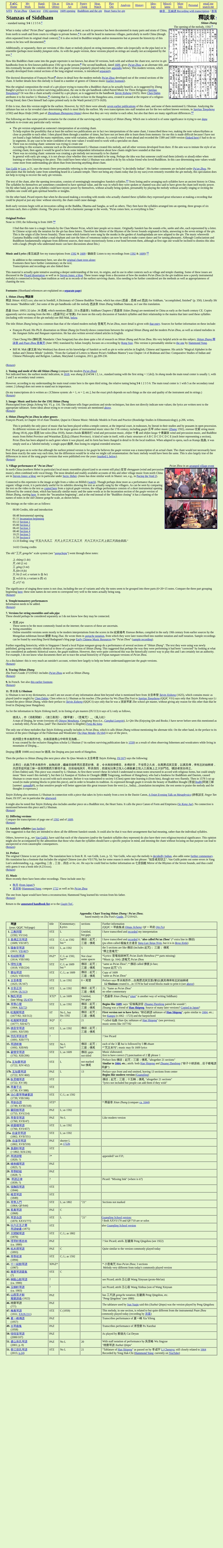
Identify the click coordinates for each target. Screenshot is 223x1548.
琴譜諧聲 (16, 1156)
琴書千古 (16, 1086)
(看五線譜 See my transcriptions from (38, 253)
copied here (50, 488)
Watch (97, 6)
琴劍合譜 (16, 1102)
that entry (154, 323)
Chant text (35, 10)
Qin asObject (55, 5)
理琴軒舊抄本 (19, 1241)
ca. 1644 (144, 1102)
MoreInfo (180, 5)
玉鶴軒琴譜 (18, 1287)
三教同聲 (16, 931)
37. (8, 1233)
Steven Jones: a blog (71, 275)
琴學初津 (16, 1256)
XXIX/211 (24, 1314)
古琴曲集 (16, 1325)
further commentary (202, 856)
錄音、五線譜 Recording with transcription (184, 11)
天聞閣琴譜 (18, 1233)
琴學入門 (16, 1202)
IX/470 (28, 999)
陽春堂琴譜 (18, 947)
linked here (192, 137)
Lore (23, 168)
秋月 (15, 884)
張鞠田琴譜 (18, 1186)
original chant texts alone (81, 259)
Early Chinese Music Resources (94, 639)
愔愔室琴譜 (18, 1333)
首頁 (214, 11)
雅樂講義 (16, 1298)
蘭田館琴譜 (18, 1109)
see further (38, 828)
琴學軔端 (16, 1171)
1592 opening (50, 10)
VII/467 (22, 951)
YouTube (174, 1353)
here (33, 494)
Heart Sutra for (114, 10)
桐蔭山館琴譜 (19, 1279)
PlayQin (111, 5)
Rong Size (127, 342)
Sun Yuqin (133, 1304)
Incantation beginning (32, 518)
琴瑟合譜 (16, 1217)
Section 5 (25, 534)
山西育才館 (18, 1294)
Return (10, 365)
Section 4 (25, 531)
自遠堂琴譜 (19, 1133)
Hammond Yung (32, 888)
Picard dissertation (34, 275)
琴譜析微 (16, 1044)
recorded (132, 931)
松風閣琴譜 (17, 1012)
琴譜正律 (16, 1179)
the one (180, 342)
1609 (117, 64)
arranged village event (201, 465)
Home (13, 6)
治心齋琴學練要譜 (22, 1094)
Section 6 (25, 537)
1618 (66, 374)
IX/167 (121, 758)
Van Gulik (11, 168)
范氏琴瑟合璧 (19, 1036)
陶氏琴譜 (16, 996)
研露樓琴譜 (18, 1125)
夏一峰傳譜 (18, 1318)
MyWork (28, 5)
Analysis (125, 5)
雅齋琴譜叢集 (19, 1271)
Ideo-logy (153, 5)
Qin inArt (69, 5)
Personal (193, 5)
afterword (50, 798)
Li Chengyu (167, 1349)
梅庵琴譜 (16, 1310)
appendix (117, 67)
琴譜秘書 (16, 1228)
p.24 (21, 1353)
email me (208, 3)
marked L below (107, 456)
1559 (131, 742)
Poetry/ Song (83, 5)
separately (105, 71)
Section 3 (25, 528)
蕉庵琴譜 (16, 1209)
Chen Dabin (153, 93)
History (139, 5)
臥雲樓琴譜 (18, 1079)
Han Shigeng (149, 1020)
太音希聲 (16, 980)
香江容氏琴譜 (19, 1349)
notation (94, 635)
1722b (66, 1143)
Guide (119, 916)
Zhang (173, 429)
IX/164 (101, 732)
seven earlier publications (121, 106)
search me (208, 6)
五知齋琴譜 (19, 1061)
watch (91, 482)
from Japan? (27, 884)
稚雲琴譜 (16, 1194)
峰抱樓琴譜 (18, 1163)
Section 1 (25, 521)
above (107, 407)
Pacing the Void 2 (146, 476)
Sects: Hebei (69, 476)
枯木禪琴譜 (18, 1248)
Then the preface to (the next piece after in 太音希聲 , (61, 758)
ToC (67, 903)
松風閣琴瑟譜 (19, 1020)
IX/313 (22, 991)
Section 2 (25, 524)
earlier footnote (115, 80)
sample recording (142, 639)
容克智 (17, 888)
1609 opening (67, 10)
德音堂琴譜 (18, 1028)
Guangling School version (116, 1217)
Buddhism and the (89, 10)
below (74, 317)
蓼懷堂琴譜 (18, 1052)
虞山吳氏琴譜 (19, 1341)
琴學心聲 (16, 1004)
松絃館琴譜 (18, 955)
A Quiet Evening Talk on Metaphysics (169, 794)
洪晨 (148, 1313)
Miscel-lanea (167, 5)
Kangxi (111, 1015)
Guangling (142, 1074)
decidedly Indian (162, 856)
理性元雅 (16, 964)
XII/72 (22, 1007)
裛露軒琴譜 (18, 1148)
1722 (55, 888)
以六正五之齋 (19, 1225)
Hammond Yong (198, 342)
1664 (204, 1012)
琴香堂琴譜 (18, 1117)
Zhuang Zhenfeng (154, 1004)
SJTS (9, 10)
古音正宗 (16, 988)
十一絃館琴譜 (19, 1264)
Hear (97, 3)
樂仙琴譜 (16, 972)
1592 (73, 253)
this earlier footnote (41, 681)
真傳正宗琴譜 (19, 939)
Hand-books (41, 5)
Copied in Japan (190, 1007)
